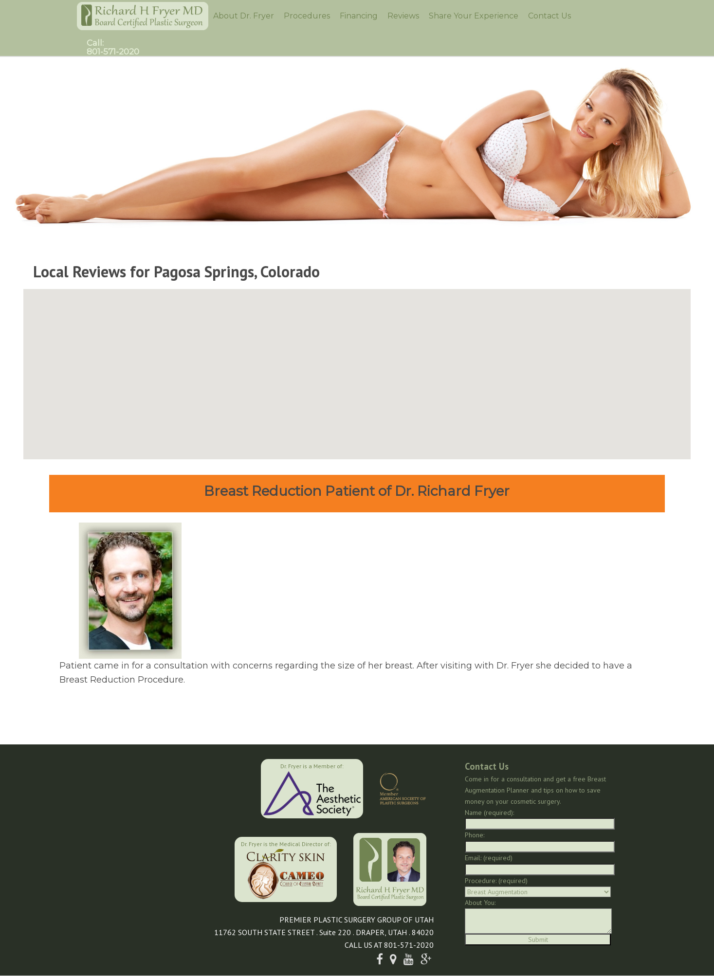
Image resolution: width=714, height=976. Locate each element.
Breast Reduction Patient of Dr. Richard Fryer (357, 491)
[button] (357, 368)
